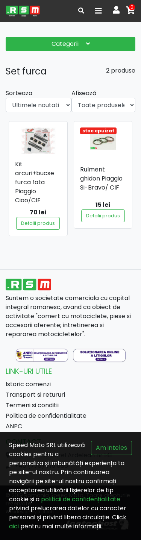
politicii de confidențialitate (80, 499)
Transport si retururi (35, 394)
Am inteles (111, 447)
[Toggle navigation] (98, 11)
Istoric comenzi (28, 384)
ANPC (14, 426)
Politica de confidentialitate (46, 415)
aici (14, 526)
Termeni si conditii (32, 405)
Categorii (71, 43)
